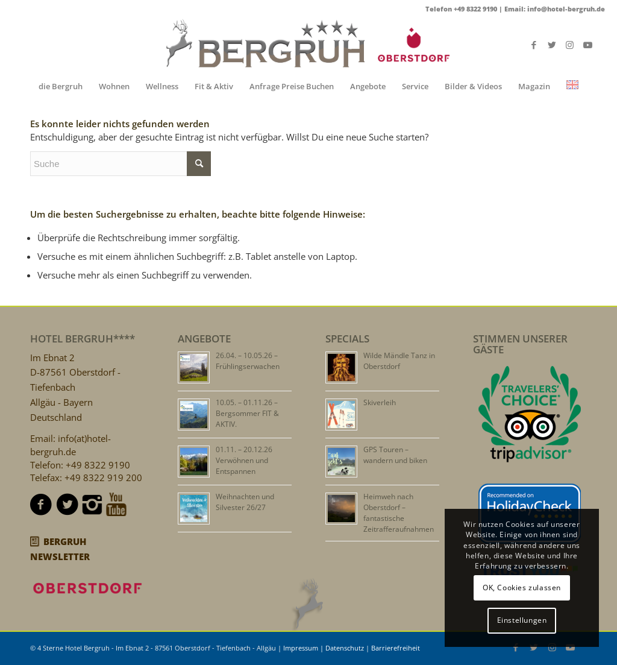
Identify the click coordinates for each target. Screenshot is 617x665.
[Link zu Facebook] (534, 45)
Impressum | (304, 647)
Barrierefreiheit (395, 647)
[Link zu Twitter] (552, 45)
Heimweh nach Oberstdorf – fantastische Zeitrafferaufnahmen (398, 512)
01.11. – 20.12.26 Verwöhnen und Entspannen (244, 460)
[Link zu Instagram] (570, 45)
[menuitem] (60, 86)
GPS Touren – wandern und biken (395, 454)
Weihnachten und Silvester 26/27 (245, 501)
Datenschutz (344, 647)
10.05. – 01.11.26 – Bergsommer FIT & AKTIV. (247, 413)
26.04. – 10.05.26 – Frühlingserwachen (248, 360)
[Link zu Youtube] (588, 45)
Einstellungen (522, 620)
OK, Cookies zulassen (522, 587)
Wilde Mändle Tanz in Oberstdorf (399, 360)
